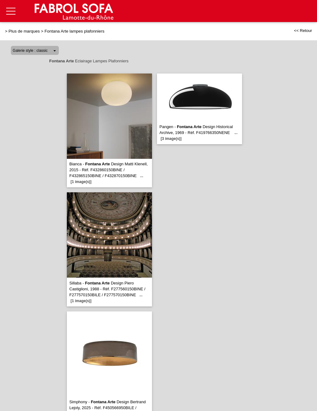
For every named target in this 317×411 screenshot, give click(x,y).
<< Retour (303, 30)
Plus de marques (24, 31)
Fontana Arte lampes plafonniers (74, 31)
